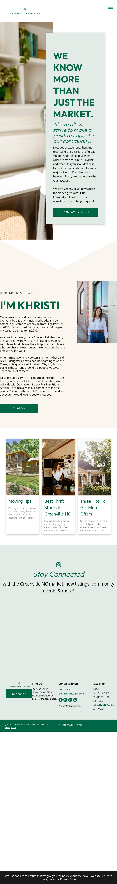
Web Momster (75, 725)
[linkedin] (70, 700)
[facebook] (60, 700)
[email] (75, 700)
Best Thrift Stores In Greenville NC (57, 507)
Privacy (7, 727)
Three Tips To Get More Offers (92, 507)
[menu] (110, 9)
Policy (13, 727)
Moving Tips (20, 501)
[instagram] (65, 700)
